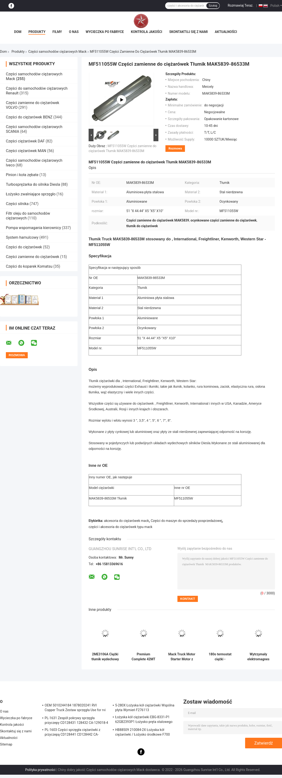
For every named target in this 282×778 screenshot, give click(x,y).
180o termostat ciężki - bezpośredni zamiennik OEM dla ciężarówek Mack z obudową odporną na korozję (220, 656)
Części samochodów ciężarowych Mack (57, 51)
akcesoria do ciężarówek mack (126, 521)
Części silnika (17, 204)
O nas (73, 32)
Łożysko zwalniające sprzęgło (30, 194)
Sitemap (6, 744)
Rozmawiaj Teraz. (240, 5)
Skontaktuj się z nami (188, 32)
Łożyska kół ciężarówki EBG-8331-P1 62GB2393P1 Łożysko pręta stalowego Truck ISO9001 (143, 720)
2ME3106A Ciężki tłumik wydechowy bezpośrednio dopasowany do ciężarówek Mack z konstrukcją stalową (105, 656)
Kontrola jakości (146, 32)
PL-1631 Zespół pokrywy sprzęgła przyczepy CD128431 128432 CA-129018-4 (76, 720)
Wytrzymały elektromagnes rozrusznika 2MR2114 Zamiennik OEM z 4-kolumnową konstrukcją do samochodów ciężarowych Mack (258, 656)
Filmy (57, 32)
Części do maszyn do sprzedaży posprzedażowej (186, 521)
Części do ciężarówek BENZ (29, 117)
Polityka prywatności (40, 770)
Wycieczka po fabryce (105, 32)
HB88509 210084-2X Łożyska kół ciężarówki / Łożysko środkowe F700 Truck (142, 733)
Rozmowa (175, 148)
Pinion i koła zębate (22, 175)
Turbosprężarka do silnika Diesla (33, 184)
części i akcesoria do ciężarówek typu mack (120, 527)
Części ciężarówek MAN (26, 151)
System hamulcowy (22, 237)
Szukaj (213, 5)
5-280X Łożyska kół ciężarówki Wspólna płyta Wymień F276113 (144, 707)
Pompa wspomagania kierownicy (33, 228)
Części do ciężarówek (24, 247)
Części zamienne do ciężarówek (32, 256)
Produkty (36, 32)
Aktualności (226, 32)
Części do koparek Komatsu (29, 266)
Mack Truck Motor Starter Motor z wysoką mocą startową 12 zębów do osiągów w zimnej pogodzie (182, 656)
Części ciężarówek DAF (25, 141)
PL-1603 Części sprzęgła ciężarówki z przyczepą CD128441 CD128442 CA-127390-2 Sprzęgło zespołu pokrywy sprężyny (72, 733)
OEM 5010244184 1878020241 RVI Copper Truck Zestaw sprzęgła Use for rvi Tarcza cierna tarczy (75, 708)
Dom (17, 32)
